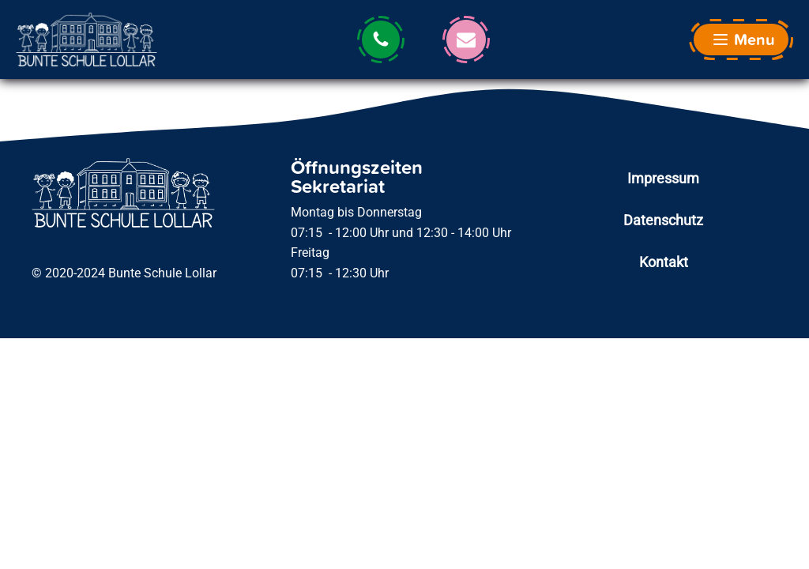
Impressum (663, 178)
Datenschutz (663, 220)
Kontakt (663, 262)
